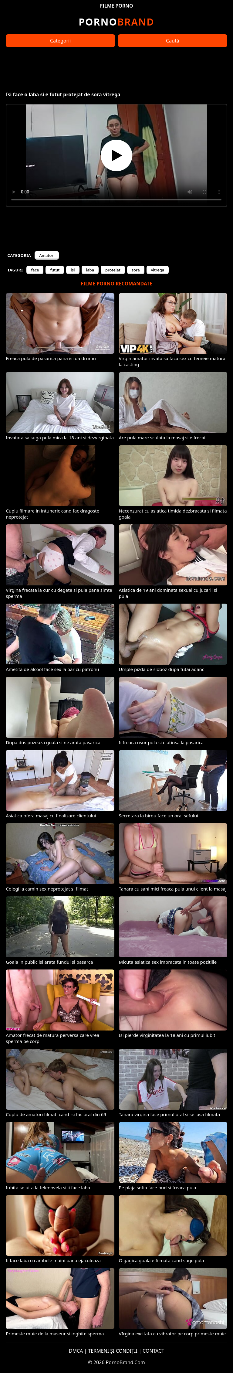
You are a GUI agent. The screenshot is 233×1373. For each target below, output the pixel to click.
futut (54, 270)
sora (136, 270)
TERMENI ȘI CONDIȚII (112, 1350)
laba (90, 270)
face (35, 270)
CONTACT (153, 1350)
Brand (116, 21)
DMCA (76, 1350)
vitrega (157, 270)
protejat (112, 270)
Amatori (46, 255)
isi (73, 270)
